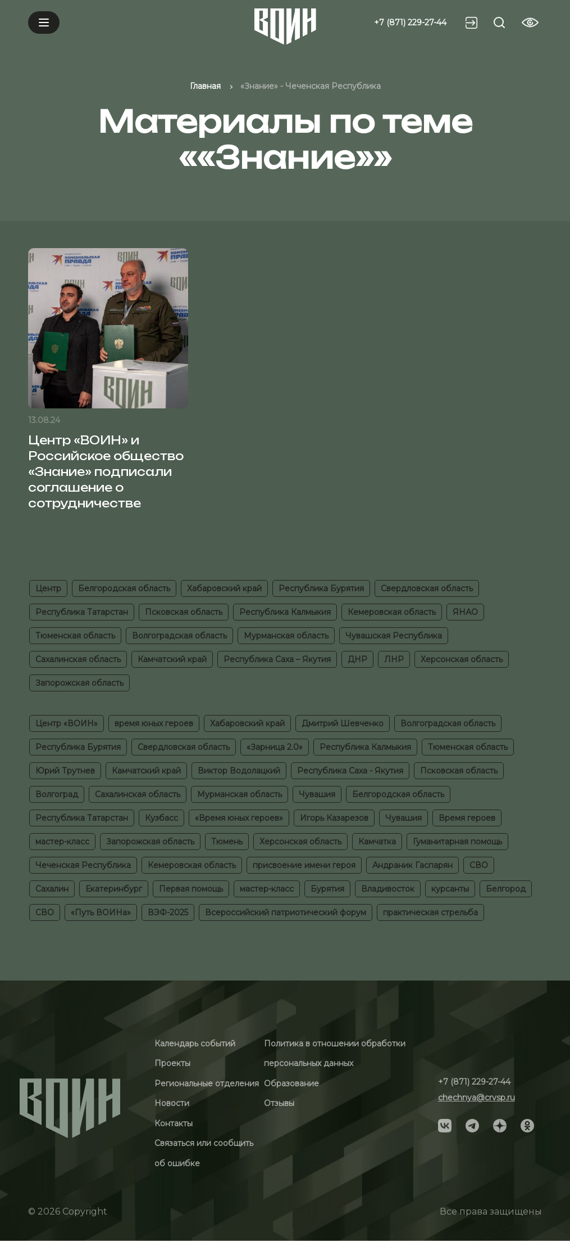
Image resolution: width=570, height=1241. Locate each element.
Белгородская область (124, 588)
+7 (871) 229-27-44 (410, 22)
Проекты (172, 1063)
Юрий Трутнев (65, 771)
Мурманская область (286, 636)
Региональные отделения (206, 1083)
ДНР (357, 659)
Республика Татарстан (81, 612)
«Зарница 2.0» (275, 747)
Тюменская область (75, 636)
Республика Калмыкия (285, 612)
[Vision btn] (530, 23)
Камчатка (377, 842)
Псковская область (183, 612)
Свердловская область (427, 588)
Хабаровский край (224, 588)
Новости (171, 1103)
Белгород (506, 889)
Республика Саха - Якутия (350, 771)
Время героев (467, 818)
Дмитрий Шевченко (343, 723)
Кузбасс (161, 818)
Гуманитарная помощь (457, 842)
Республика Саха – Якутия (277, 659)
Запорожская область (79, 683)
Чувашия (317, 794)
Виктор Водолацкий (239, 771)
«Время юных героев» (239, 818)
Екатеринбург (113, 889)
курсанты (450, 889)
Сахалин (52, 889)
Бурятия (327, 889)
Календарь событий (194, 1043)
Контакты (173, 1123)
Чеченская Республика (83, 865)
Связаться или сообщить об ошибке (203, 1153)
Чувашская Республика (393, 636)
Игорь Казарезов (334, 818)
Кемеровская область (392, 612)
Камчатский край (172, 659)
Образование (291, 1083)
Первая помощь (191, 889)
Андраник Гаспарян (412, 865)
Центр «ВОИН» (66, 723)
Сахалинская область (78, 659)
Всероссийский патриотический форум (285, 912)
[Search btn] (499, 22)
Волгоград (56, 794)
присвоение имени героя (304, 865)
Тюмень (227, 842)
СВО (478, 865)
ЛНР (394, 659)
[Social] (445, 1124)
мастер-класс (62, 842)
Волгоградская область (179, 636)
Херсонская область (462, 659)
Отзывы (279, 1103)
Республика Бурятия (321, 588)
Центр (48, 588)
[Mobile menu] (44, 22)
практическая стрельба (430, 912)
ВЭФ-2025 (168, 912)
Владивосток (387, 889)
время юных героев (154, 723)
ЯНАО (465, 612)
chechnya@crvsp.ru (476, 1097)
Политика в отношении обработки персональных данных (334, 1053)
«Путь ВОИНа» (101, 912)
